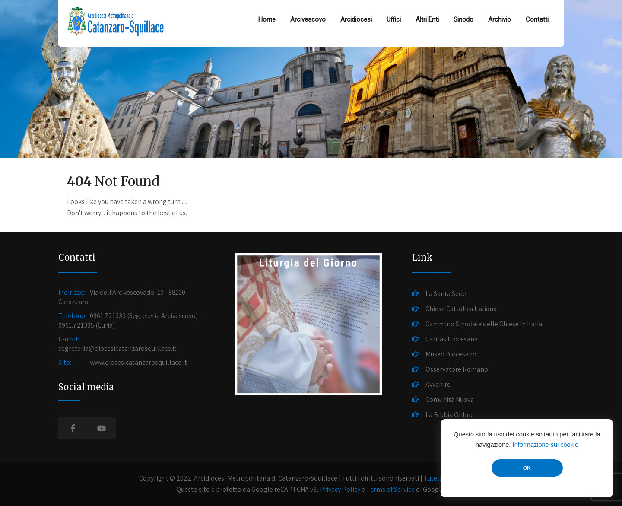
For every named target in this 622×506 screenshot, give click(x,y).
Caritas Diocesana (451, 339)
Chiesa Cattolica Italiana (461, 308)
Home (267, 19)
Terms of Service (390, 489)
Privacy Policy (340, 489)
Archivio (499, 19)
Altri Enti (427, 19)
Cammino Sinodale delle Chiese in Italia (483, 323)
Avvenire (438, 384)
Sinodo (463, 19)
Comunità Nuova (449, 399)
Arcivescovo (308, 19)
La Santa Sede (445, 293)
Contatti (537, 19)
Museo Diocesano (450, 354)
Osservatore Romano (456, 369)
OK (527, 468)
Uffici (394, 19)
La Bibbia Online (449, 414)
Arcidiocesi (356, 19)
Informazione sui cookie (545, 444)
